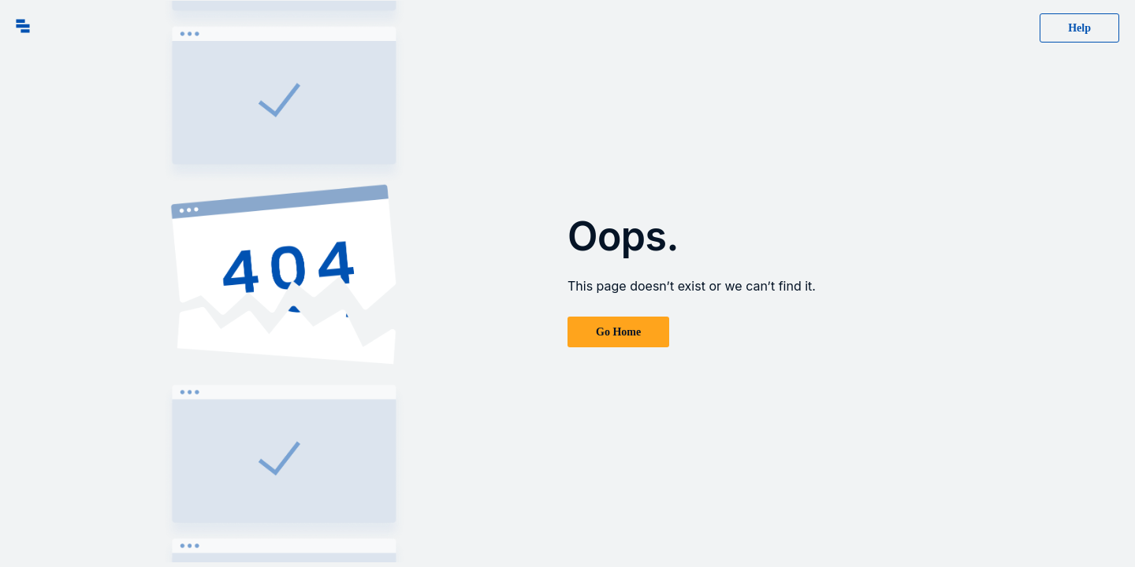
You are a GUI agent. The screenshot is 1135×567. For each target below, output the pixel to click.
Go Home (618, 332)
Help (1079, 28)
